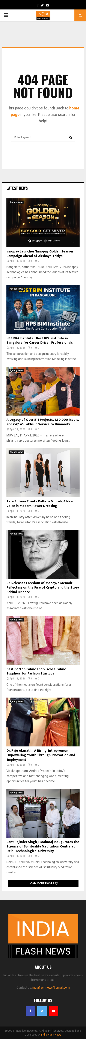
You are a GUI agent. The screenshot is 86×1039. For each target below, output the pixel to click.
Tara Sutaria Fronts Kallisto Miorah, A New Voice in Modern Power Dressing (39, 503)
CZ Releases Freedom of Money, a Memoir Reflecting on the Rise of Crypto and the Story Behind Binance (42, 587)
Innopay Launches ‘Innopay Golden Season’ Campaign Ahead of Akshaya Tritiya (39, 254)
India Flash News (51, 1034)
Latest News (17, 188)
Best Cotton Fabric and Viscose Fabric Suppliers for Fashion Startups (36, 671)
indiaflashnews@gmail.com (51, 987)
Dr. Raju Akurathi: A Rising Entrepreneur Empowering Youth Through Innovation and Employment (40, 755)
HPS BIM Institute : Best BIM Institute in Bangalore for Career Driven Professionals (39, 340)
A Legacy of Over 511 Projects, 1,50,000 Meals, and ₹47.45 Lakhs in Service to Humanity (42, 422)
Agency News (16, 202)
